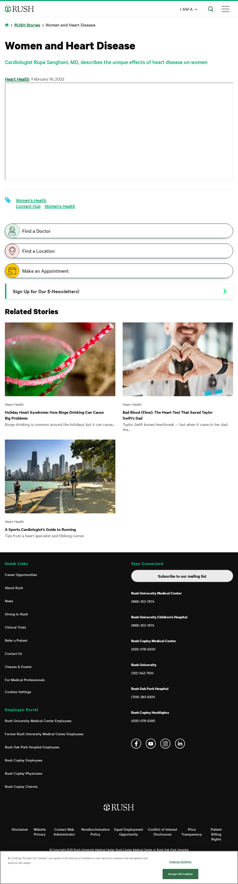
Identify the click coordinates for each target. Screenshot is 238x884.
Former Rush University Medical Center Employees (44, 733)
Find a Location (38, 251)
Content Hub (28, 206)
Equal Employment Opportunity (128, 832)
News (9, 600)
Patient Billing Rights (216, 834)
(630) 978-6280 (143, 720)
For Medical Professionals (25, 679)
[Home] (119, 812)
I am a (186, 9)
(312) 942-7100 (142, 672)
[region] (119, 867)
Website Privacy (40, 832)
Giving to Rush (16, 613)
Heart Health (17, 79)
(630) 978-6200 (143, 649)
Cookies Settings (18, 691)
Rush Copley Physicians (23, 773)
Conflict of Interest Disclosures (162, 832)
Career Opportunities (21, 574)
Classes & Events (18, 666)
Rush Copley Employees (23, 760)
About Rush (14, 587)
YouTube (151, 744)
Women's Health (60, 206)
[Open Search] (211, 9)
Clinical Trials (15, 627)
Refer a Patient (16, 640)
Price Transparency (191, 832)
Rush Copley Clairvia (21, 786)
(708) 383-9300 (143, 696)
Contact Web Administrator (64, 832)
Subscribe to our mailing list (182, 576)
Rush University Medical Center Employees (38, 720)
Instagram (165, 744)
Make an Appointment (45, 271)
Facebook (136, 744)
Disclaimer (20, 829)
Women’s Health (31, 200)
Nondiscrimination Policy (95, 832)
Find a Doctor (36, 231)
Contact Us (13, 653)
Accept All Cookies (180, 874)
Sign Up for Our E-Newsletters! (46, 291)
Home (7, 25)
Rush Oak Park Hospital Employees (32, 746)
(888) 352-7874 (142, 601)
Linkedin (180, 744)
